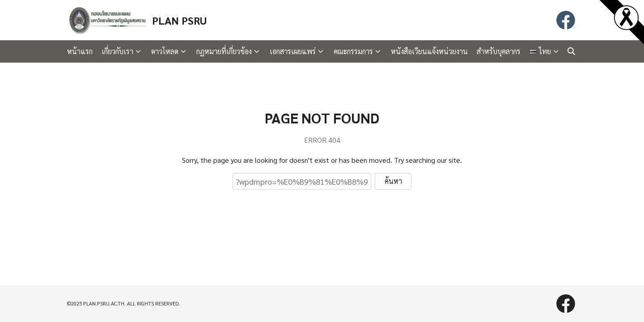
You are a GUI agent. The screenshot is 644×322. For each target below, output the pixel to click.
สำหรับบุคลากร (499, 51)
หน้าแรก (80, 51)
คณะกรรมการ (353, 51)
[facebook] (566, 20)
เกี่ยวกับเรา (117, 51)
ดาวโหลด (164, 51)
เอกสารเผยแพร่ (293, 51)
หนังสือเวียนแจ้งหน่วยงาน (429, 51)
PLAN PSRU (179, 20)
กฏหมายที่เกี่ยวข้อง (224, 51)
